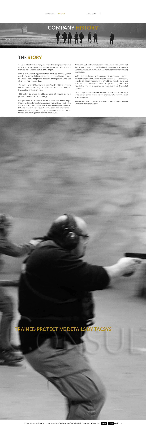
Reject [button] (111, 423)
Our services (50, 13)
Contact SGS (91, 13)
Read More (118, 423)
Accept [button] (104, 423)
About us (61, 13)
